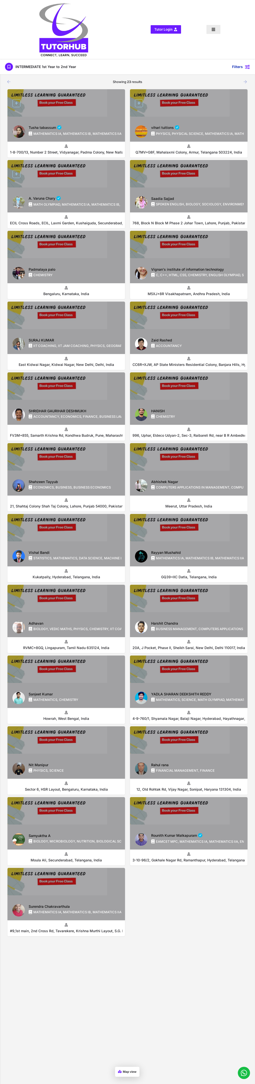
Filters (241, 59)
